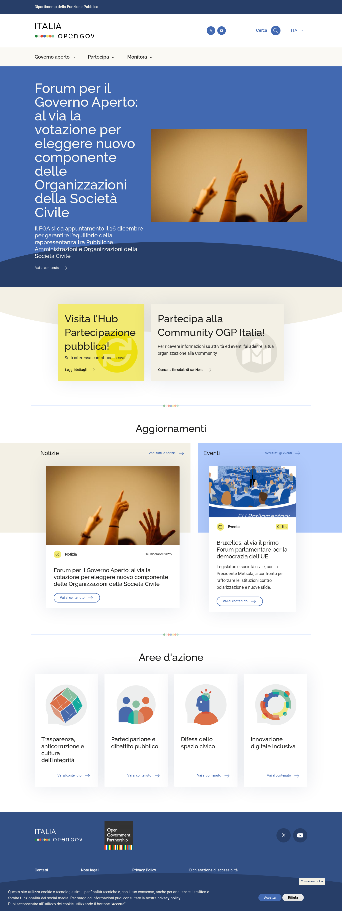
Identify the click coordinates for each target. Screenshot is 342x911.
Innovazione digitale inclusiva (273, 743)
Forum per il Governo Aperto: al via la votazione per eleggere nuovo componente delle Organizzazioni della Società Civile (86, 150)
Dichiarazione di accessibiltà (213, 870)
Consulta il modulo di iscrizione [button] (185, 370)
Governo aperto (52, 57)
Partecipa (98, 57)
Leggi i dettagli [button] (80, 370)
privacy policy (168, 898)
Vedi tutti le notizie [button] (167, 453)
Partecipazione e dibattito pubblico (134, 743)
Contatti (41, 870)
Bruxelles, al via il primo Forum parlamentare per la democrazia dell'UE (252, 549)
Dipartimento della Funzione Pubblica (66, 7)
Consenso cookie (312, 881)
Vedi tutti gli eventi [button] (283, 453)
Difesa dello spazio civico (198, 743)
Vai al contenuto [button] (51, 268)
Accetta (270, 897)
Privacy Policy (144, 870)
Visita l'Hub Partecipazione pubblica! (100, 332)
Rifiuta (293, 897)
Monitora (137, 57)
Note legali (90, 870)
